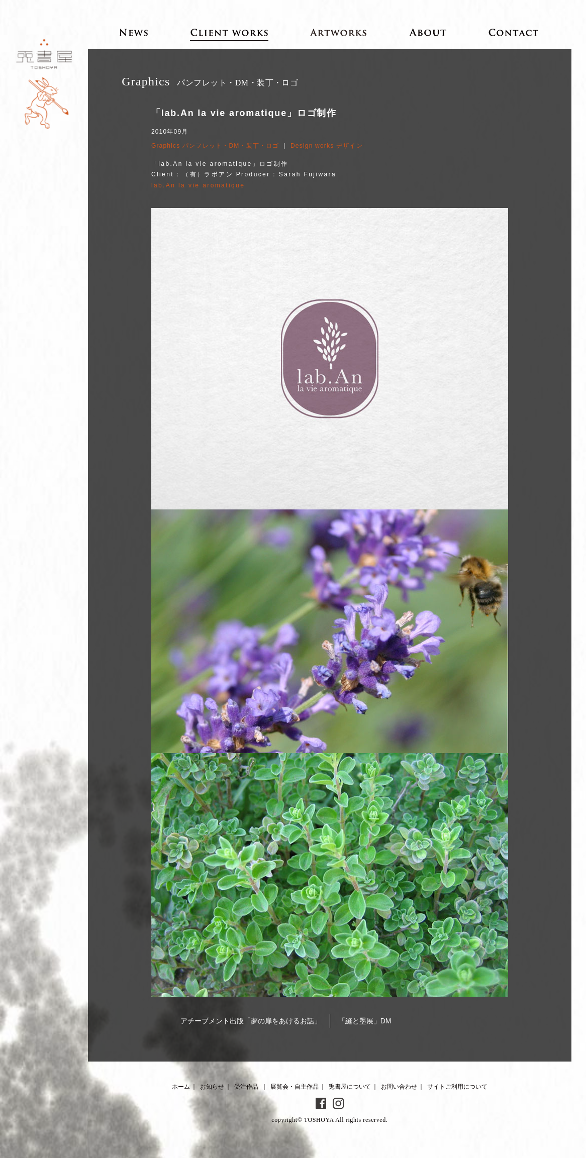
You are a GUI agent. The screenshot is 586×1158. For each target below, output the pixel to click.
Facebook (321, 1103)
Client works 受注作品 (229, 32)
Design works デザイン (326, 145)
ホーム (181, 1086)
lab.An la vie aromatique (198, 185)
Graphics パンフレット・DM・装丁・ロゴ (215, 145)
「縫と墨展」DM (365, 1021)
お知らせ (212, 1086)
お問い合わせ (399, 1086)
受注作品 (246, 1086)
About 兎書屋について (428, 32)
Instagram (338, 1103)
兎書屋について (350, 1086)
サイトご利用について (457, 1086)
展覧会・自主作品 (294, 1086)
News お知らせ (134, 32)
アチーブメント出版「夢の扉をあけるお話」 (250, 1021)
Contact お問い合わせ (514, 32)
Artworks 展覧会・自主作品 (338, 32)
